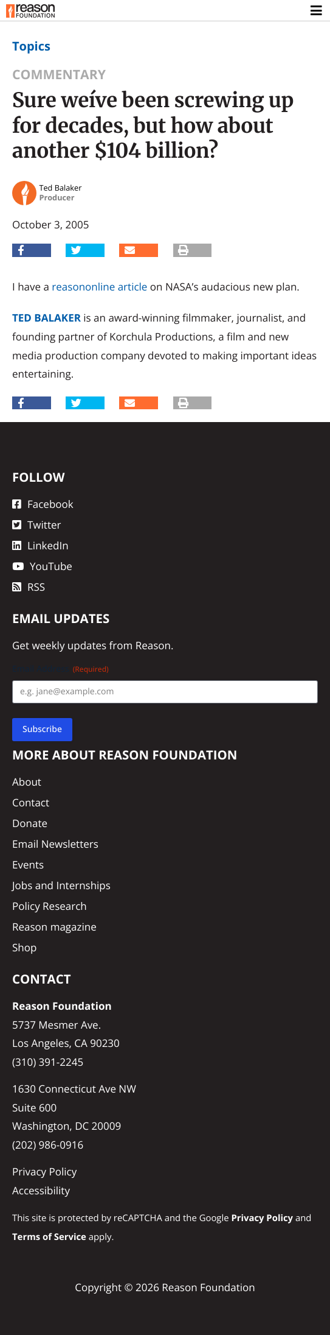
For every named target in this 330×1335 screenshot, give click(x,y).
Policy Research (49, 906)
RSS (28, 587)
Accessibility (41, 1190)
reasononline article (99, 287)
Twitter (36, 525)
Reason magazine (54, 927)
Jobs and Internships (61, 885)
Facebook (43, 504)
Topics (31, 46)
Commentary (59, 74)
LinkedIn (40, 545)
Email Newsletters (55, 844)
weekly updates (69, 645)
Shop (24, 947)
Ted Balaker (46, 318)
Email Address (60, 669)
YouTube (42, 566)
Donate (29, 823)
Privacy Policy (44, 1171)
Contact (30, 802)
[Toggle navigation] (317, 11)
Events (28, 865)
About (26, 782)
